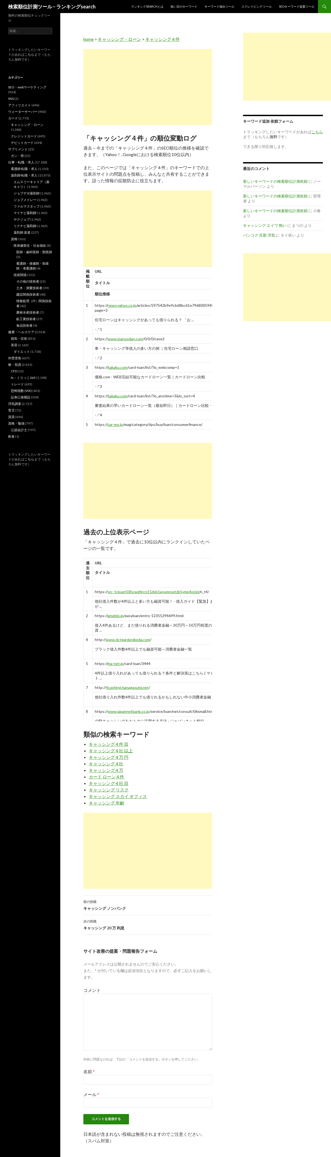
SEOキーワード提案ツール (296, 6)
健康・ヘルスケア (21, 332)
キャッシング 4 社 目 (108, 783)
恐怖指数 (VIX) (21, 391)
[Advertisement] (147, 87)
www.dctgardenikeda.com (128, 639)
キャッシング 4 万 (106, 770)
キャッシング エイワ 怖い (264, 225)
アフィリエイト (19, 105)
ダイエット (22, 351)
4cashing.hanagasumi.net (127, 687)
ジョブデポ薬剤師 (27, 193)
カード (13, 118)
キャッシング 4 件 (162, 39)
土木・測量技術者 (29, 288)
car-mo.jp (115, 424)
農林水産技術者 (27, 312)
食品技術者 (24, 325)
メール (91, 1094)
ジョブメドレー (25, 200)
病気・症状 (19, 338)
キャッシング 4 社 (106, 763)
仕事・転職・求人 (21, 162)
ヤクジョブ (22, 219)
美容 (14, 345)
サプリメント (18, 149)
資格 (14, 239)
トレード (17, 384)
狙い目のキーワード (184, 6)
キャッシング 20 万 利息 (147, 924)
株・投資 (14, 365)
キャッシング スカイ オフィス (118, 796)
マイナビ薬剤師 (25, 213)
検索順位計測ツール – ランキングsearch (52, 7)
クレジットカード (24, 136)
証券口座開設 (20, 397)
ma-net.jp (116, 663)
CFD (14, 371)
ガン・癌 (17, 156)
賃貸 (11, 417)
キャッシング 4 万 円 (108, 757)
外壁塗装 (14, 358)
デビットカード (22, 143)
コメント (92, 990)
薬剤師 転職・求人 (24, 175)
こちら (29, 54)
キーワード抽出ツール (219, 6)
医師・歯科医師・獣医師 (34, 252)
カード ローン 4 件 (106, 776)
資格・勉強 (16, 423)
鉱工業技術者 (26, 319)
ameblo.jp (116, 615)
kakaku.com (117, 367)
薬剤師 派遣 (22, 232)
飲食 (11, 436)
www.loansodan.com (125, 338)
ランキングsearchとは (147, 6)
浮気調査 (14, 404)
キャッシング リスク (109, 789)
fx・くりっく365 (23, 378)
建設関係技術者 (27, 294)
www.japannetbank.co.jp (128, 711)
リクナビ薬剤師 (25, 226)
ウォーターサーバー (22, 112)
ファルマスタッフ (27, 206)
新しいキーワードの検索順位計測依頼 (275, 181)
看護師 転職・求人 (24, 169)
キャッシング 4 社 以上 (111, 750)
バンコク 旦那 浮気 (259, 235)
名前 (89, 1071)
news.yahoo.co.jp (122, 305)
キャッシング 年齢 (106, 802)
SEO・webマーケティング (27, 87)
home (88, 39)
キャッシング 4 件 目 (108, 744)
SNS (11, 99)
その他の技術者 (27, 281)
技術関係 (20, 275)
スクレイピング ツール (256, 6)
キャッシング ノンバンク (147, 905)
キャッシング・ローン (119, 39)
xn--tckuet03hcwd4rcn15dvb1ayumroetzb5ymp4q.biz (153, 591)
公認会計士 (19, 430)
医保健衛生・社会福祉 (30, 245)
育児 (11, 410)
